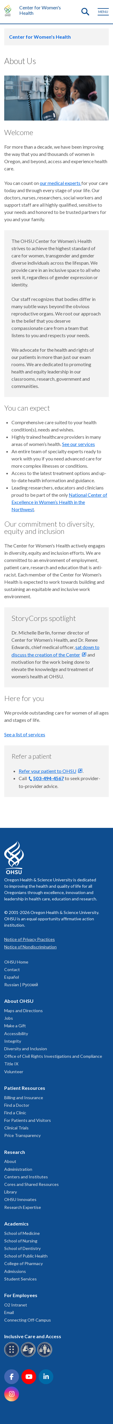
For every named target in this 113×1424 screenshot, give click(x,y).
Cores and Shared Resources (31, 1184)
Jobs (8, 1018)
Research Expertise (22, 1207)
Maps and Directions (23, 1010)
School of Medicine (22, 1233)
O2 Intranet (15, 1304)
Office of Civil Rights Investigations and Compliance (53, 1056)
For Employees (20, 1295)
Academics (16, 1223)
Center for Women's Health (40, 10)
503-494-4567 (48, 778)
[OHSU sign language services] (29, 1355)
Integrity (12, 1041)
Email (9, 1312)
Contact (12, 969)
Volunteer (13, 1071)
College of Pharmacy (23, 1263)
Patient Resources (24, 1088)
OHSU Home (16, 961)
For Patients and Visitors (27, 1120)
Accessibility (16, 1033)
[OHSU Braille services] (12, 1355)
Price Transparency (22, 1135)
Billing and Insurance (23, 1097)
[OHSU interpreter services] (45, 1355)
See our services (78, 444)
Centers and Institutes (26, 1176)
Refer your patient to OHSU (47, 771)
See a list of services (24, 734)
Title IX (11, 1063)
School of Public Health (26, 1255)
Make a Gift (15, 1025)
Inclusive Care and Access (32, 1336)
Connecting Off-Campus (27, 1319)
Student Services (20, 1278)
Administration (18, 1169)
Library (10, 1191)
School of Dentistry (22, 1248)
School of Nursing (20, 1240)
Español (11, 977)
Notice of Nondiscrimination (30, 946)
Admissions (15, 1271)
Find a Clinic (15, 1112)
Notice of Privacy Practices (29, 939)
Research (14, 1152)
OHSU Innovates (20, 1199)
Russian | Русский (21, 984)
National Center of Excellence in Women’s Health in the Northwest (59, 502)
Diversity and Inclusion (25, 1048)
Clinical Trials (16, 1127)
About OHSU (18, 1001)
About (10, 1161)
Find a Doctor (16, 1105)
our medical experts (60, 183)
